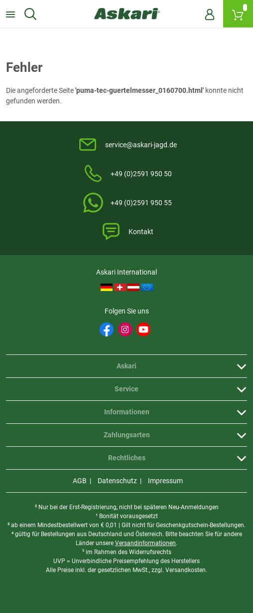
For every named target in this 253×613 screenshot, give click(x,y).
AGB (80, 481)
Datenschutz (117, 481)
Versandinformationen (145, 543)
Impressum (165, 481)
